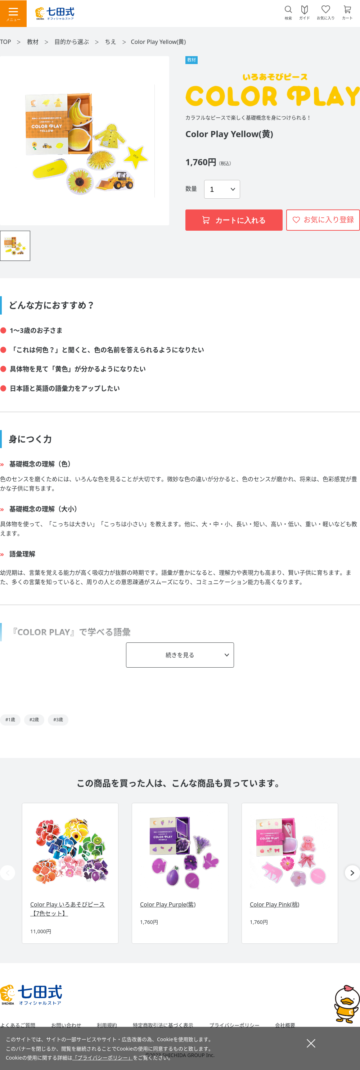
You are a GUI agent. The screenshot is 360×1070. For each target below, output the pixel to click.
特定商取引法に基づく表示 (163, 1025)
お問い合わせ (66, 1025)
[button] (352, 872)
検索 (288, 18)
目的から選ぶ (72, 42)
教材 (33, 42)
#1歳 (10, 720)
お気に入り (326, 17)
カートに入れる (234, 220)
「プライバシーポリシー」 (102, 1057)
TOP (5, 42)
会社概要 (285, 1025)
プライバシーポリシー (234, 1025)
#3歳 (58, 720)
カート (347, 17)
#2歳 (34, 720)
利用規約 (107, 1025)
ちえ (111, 42)
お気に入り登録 (328, 220)
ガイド (304, 17)
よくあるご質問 (17, 1025)
